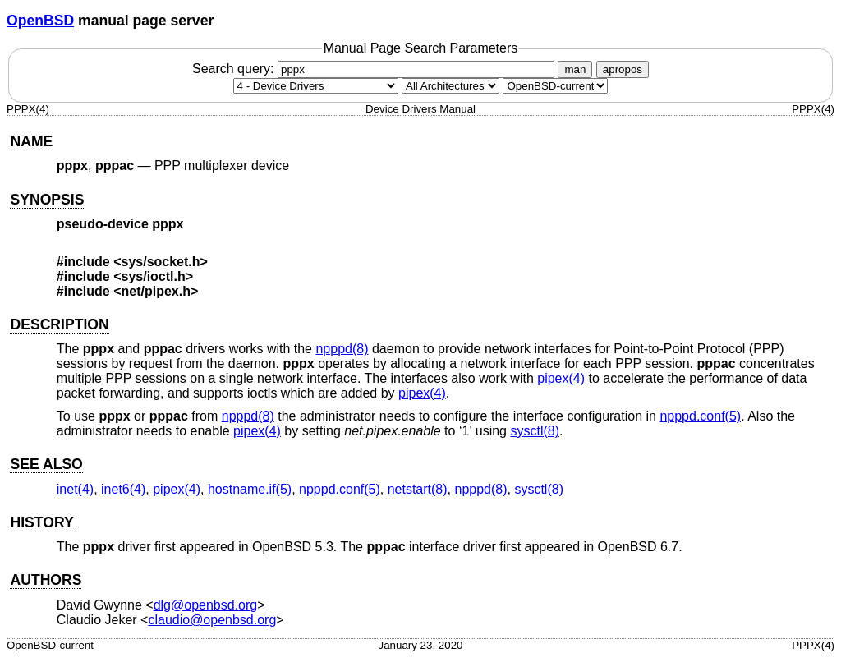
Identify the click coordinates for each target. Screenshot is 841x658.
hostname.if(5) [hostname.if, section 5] (250, 489)
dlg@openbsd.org (206, 605)
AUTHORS (45, 580)
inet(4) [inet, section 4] (75, 489)
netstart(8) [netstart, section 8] (418, 489)
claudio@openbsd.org (212, 620)
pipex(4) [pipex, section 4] (561, 378)
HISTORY (41, 522)
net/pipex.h (156, 291)
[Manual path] (555, 86)
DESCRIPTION (59, 324)
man (575, 69)
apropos (622, 69)
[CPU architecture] (450, 86)
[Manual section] (315, 86)
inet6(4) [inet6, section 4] (123, 489)
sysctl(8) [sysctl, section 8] (534, 431)
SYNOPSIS (47, 199)
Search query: (375, 69)
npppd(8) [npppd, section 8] (341, 349)
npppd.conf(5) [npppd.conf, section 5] (700, 416)
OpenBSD (40, 20)
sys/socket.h (161, 262)
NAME (31, 141)
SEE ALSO (46, 464)
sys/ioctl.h (154, 276)
